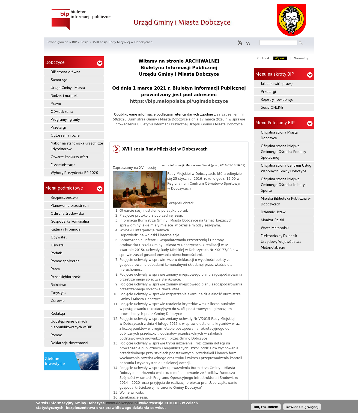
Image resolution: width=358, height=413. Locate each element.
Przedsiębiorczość (65, 276)
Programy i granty (65, 119)
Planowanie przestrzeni (70, 205)
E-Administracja (63, 164)
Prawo (56, 103)
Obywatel (59, 237)
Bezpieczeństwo (64, 197)
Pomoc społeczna (65, 260)
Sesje (84, 42)
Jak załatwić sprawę (277, 83)
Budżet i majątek (64, 95)
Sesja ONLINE (272, 107)
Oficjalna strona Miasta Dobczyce (279, 135)
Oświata (57, 245)
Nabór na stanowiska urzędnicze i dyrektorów (77, 146)
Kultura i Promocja (65, 229)
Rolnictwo (58, 284)
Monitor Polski (272, 219)
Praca (55, 268)
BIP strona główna (65, 71)
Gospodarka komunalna (70, 221)
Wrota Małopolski (275, 227)
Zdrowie (58, 300)
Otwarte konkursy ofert (69, 156)
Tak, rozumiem (265, 407)
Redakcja (58, 313)
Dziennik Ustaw (273, 212)
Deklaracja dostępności (69, 342)
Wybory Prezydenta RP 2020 (74, 172)
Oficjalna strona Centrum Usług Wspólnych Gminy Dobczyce (286, 168)
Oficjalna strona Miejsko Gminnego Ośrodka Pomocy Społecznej (283, 151)
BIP (74, 42)
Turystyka (58, 292)
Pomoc (56, 334)
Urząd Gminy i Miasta (68, 87)
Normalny (301, 58)
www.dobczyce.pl (122, 403)
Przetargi (58, 127)
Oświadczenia (62, 111)
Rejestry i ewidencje (277, 99)
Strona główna (57, 42)
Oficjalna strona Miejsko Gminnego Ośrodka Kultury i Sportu (283, 184)
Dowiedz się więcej (302, 407)
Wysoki (280, 58)
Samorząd (59, 79)
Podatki (56, 252)
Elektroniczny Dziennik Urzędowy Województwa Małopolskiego (281, 241)
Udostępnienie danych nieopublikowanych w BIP (71, 324)
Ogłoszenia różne (65, 135)
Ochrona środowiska (67, 213)
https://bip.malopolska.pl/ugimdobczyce (179, 101)
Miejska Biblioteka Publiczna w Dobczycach (286, 201)
